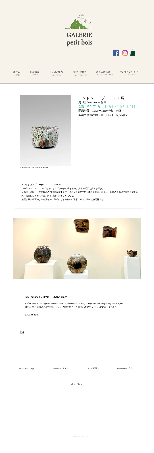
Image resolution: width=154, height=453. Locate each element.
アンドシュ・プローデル (34, 185)
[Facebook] (116, 53)
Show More (76, 383)
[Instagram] (125, 53)
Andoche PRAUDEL (54, 185)
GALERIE (79, 35)
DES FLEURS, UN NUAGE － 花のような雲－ (47, 297)
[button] (132, 53)
